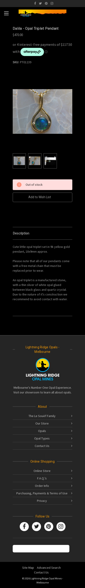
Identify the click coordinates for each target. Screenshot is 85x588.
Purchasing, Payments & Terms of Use (42, 493)
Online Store (42, 471)
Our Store (42, 423)
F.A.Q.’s (42, 478)
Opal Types (42, 438)
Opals (42, 431)
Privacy (42, 501)
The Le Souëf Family (42, 416)
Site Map (28, 568)
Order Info (42, 486)
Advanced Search (49, 568)
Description (21, 233)
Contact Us (42, 446)
